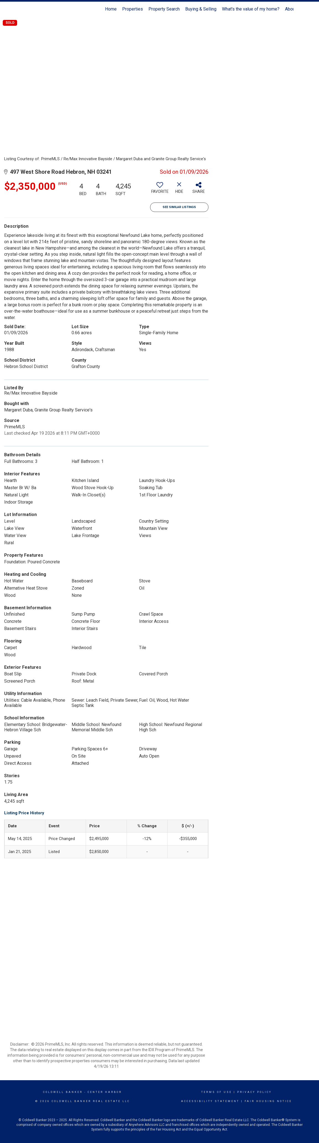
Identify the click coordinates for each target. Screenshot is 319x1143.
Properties (132, 9)
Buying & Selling (200, 9)
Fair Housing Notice (268, 1101)
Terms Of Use (216, 1092)
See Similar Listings (179, 207)
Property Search (164, 9)
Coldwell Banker (63, 1092)
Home (111, 9)
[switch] (159, 190)
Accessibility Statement (210, 1101)
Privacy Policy (254, 1092)
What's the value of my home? (250, 9)
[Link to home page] (28, 9)
